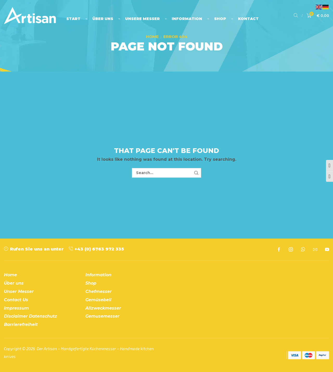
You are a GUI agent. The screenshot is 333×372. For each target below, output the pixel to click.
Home (152, 36)
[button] (296, 15)
